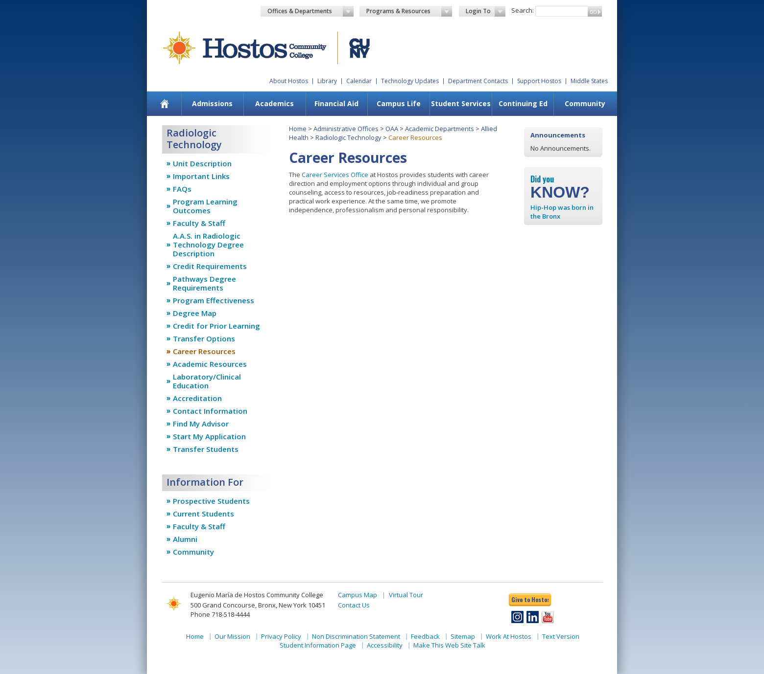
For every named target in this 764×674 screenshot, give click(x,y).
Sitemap (463, 636)
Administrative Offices (346, 128)
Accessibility (385, 645)
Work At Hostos (508, 636)
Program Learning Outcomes (205, 206)
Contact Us (354, 605)
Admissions (212, 103)
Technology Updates (410, 81)
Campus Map (357, 594)
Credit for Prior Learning (216, 325)
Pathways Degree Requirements (204, 283)
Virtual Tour (406, 594)
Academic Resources (210, 363)
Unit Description (202, 163)
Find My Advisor (201, 423)
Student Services (461, 103)
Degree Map (194, 313)
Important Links (201, 176)
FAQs (182, 188)
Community (585, 103)
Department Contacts (478, 81)
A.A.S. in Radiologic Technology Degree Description (208, 244)
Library (327, 81)
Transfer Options (204, 338)
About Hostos (288, 81)
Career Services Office (335, 174)
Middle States (589, 81)
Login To (485, 11)
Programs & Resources (409, 11)
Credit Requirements (210, 266)
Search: (522, 10)
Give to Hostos (530, 599)
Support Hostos (539, 81)
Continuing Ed (523, 103)
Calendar (359, 81)
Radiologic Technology (348, 137)
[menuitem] (164, 103)
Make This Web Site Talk (449, 645)
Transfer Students (206, 449)
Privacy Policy (281, 636)
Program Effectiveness (213, 300)
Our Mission (232, 636)
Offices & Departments (310, 11)
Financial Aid (336, 103)
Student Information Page (318, 645)
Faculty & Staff (199, 223)
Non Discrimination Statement (356, 636)
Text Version (560, 636)
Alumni (185, 539)
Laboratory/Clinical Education (207, 381)
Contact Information (210, 410)
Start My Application (209, 436)
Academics (274, 103)
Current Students (203, 513)
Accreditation (197, 398)
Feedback (425, 636)
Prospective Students (211, 500)
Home (298, 128)
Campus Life (399, 103)
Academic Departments (439, 128)
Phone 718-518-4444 (220, 614)
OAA (391, 128)
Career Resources (204, 351)
